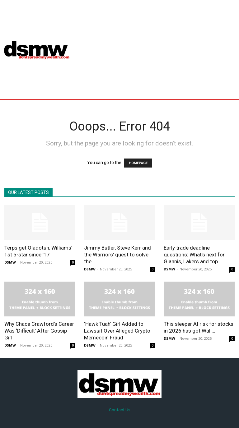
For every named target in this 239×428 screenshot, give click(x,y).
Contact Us (119, 409)
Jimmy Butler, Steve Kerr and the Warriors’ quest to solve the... (117, 255)
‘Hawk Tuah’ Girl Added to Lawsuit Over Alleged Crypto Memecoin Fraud (117, 331)
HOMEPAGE (138, 163)
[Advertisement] (157, 49)
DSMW (10, 262)
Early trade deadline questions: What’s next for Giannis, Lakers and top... (194, 255)
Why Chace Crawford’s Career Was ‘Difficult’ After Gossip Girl (39, 331)
